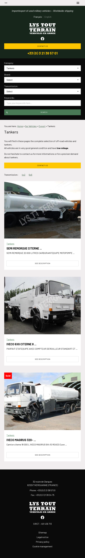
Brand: (7, 74)
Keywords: (9, 98)
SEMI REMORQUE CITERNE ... (24, 248)
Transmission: (11, 86)
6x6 (30, 174)
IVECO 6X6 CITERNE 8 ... (21, 344)
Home (20, 126)
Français (38, 16)
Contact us (42, 46)
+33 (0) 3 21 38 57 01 (42, 53)
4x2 (23, 174)
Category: (9, 63)
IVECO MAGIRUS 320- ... (21, 440)
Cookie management (42, 546)
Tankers (10, 243)
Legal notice (42, 537)
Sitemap (42, 532)
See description (42, 263)
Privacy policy (42, 541)
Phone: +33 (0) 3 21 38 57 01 (42, 490)
